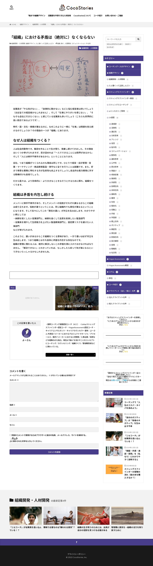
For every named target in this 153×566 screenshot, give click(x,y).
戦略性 (115, 249)
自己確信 (116, 241)
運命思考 (116, 159)
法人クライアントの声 (119, 297)
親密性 (115, 229)
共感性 (115, 182)
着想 (115, 198)
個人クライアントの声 (119, 304)
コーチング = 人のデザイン (121, 66)
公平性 (115, 163)
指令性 (115, 147)
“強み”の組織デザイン (36, 15)
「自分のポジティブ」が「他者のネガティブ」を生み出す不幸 (132, 421)
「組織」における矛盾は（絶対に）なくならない (66, 24)
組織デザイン (24, 24)
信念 (115, 143)
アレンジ (116, 139)
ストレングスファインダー (114, 44)
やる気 (88, 43)
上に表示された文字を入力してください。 (26, 441)
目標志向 (116, 186)
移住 (112, 278)
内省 (115, 214)
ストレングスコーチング (120, 105)
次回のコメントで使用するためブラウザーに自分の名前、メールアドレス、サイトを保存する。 (49, 435)
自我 (115, 245)
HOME (14, 24)
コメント (14, 380)
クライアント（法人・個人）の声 (124, 291)
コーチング (110, 47)
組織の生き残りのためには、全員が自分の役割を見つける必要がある (93, 528)
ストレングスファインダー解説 (123, 98)
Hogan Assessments (119, 259)
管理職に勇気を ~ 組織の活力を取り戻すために (127, 528)
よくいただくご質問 (119, 111)
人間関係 (68, 43)
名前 (12, 405)
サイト (12, 425)
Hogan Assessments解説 (120, 265)
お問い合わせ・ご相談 (114, 15)
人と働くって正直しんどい (45, 43)
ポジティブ (117, 225)
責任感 (115, 233)
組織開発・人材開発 (39, 24)
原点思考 (116, 167)
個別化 (115, 206)
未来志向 (116, 190)
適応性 (115, 132)
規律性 (115, 178)
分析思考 (116, 135)
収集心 (115, 210)
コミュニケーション (78, 43)
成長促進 (116, 175)
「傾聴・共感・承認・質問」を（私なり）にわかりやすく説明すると (132, 455)
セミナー (128, 44)
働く (62, 43)
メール (13, 415)
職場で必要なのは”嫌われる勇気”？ (59, 527)
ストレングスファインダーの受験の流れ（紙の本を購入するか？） (132, 473)
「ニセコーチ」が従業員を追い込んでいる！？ (132, 438)
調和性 (115, 194)
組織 (58, 43)
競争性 (115, 155)
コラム (113, 272)
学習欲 (115, 217)
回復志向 (116, 237)
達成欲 (115, 124)
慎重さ (115, 171)
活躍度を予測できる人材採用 (59, 15)
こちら (125, 325)
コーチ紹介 (98, 15)
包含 (115, 202)
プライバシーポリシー (76, 554)
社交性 (115, 253)
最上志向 (116, 221)
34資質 (113, 117)
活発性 (115, 128)
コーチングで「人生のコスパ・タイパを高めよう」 (132, 405)
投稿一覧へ (70, 355)
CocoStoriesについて (82, 15)
